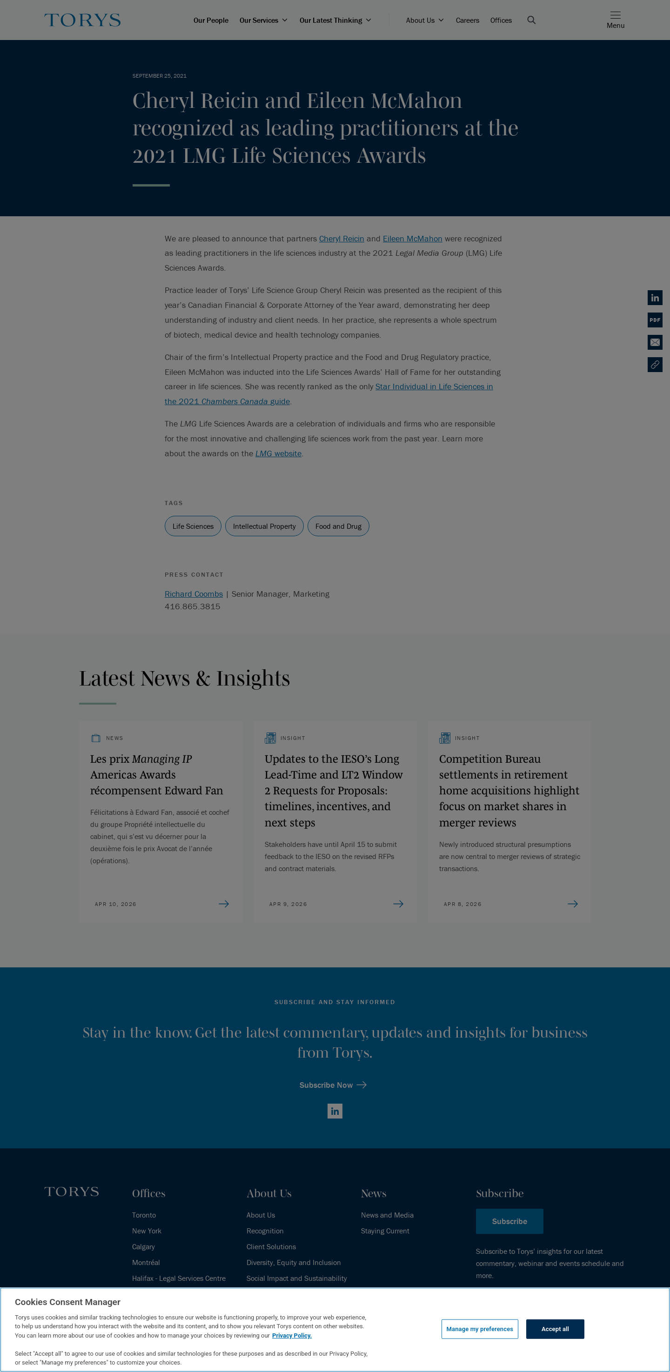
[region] (335, 1329)
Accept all (555, 1328)
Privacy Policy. (292, 1335)
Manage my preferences (480, 1328)
